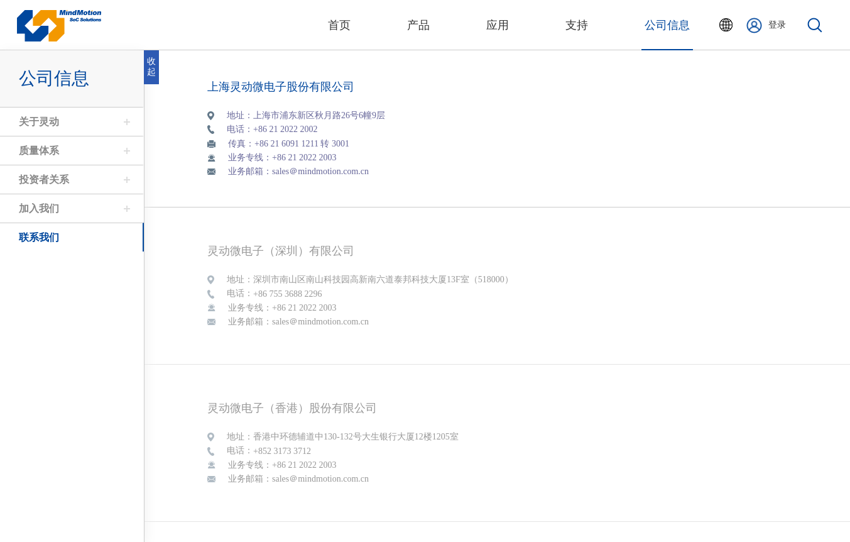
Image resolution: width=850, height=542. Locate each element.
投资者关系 (43, 179)
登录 (766, 25)
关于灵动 (38, 121)
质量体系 (38, 150)
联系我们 (38, 237)
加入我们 (38, 208)
